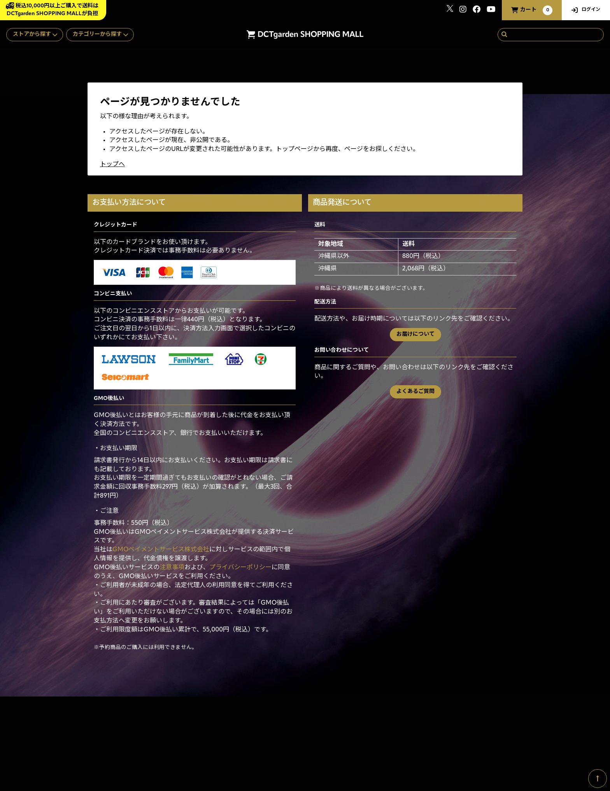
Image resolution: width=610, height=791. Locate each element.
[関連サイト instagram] (463, 10)
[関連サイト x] (449, 10)
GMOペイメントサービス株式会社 (160, 550)
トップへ (112, 164)
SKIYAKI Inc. (512, 754)
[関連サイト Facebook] (477, 10)
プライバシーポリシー (240, 568)
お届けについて (415, 334)
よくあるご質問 (415, 392)
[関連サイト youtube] (491, 10)
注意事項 (172, 568)
